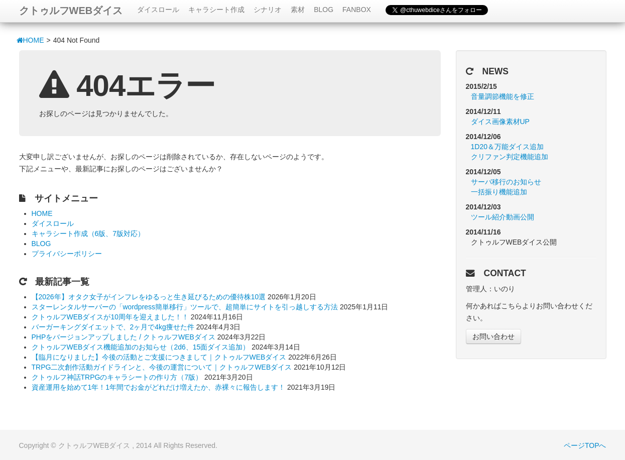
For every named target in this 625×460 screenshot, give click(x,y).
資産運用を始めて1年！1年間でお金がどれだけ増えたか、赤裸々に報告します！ (159, 387)
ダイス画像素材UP (500, 122)
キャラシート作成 (216, 10)
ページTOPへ (585, 445)
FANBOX (356, 10)
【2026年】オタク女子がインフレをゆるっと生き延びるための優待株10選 (149, 297)
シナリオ (268, 10)
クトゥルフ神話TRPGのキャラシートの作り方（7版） (117, 377)
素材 (298, 10)
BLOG (323, 10)
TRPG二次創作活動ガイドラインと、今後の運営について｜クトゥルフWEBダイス (162, 367)
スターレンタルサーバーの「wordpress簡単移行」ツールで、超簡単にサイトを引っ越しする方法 (185, 307)
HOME (30, 40)
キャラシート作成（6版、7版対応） (88, 233)
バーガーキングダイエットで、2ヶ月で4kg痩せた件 (113, 327)
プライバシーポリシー (67, 254)
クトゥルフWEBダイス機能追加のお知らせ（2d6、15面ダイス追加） (141, 347)
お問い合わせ (493, 336)
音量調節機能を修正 (502, 96)
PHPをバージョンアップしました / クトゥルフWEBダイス (123, 337)
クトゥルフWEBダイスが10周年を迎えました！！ (110, 317)
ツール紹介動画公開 (502, 217)
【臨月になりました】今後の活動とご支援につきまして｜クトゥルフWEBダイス (159, 357)
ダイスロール (158, 10)
